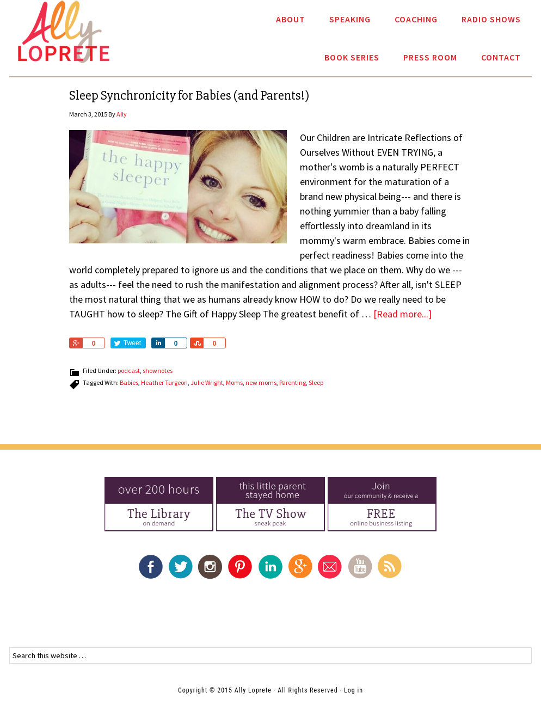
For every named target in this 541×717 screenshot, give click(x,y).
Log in (353, 690)
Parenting (292, 382)
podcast (129, 370)
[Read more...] (402, 314)
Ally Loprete (63, 32)
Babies (129, 382)
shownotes (158, 370)
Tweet (132, 343)
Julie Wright (206, 382)
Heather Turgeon (164, 382)
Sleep (316, 382)
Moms (234, 382)
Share (75, 343)
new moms (260, 382)
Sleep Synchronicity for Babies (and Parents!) (189, 95)
